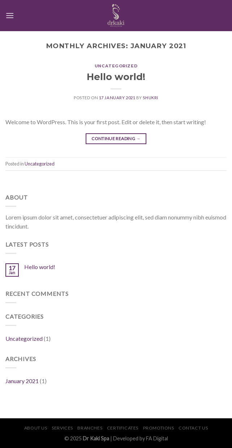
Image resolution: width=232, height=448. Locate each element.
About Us (35, 428)
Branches (89, 428)
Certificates (122, 428)
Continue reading (116, 138)
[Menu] (9, 15)
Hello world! (116, 76)
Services (62, 428)
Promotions (158, 428)
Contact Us (193, 428)
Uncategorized (116, 65)
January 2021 (22, 380)
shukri (150, 97)
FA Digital (157, 438)
